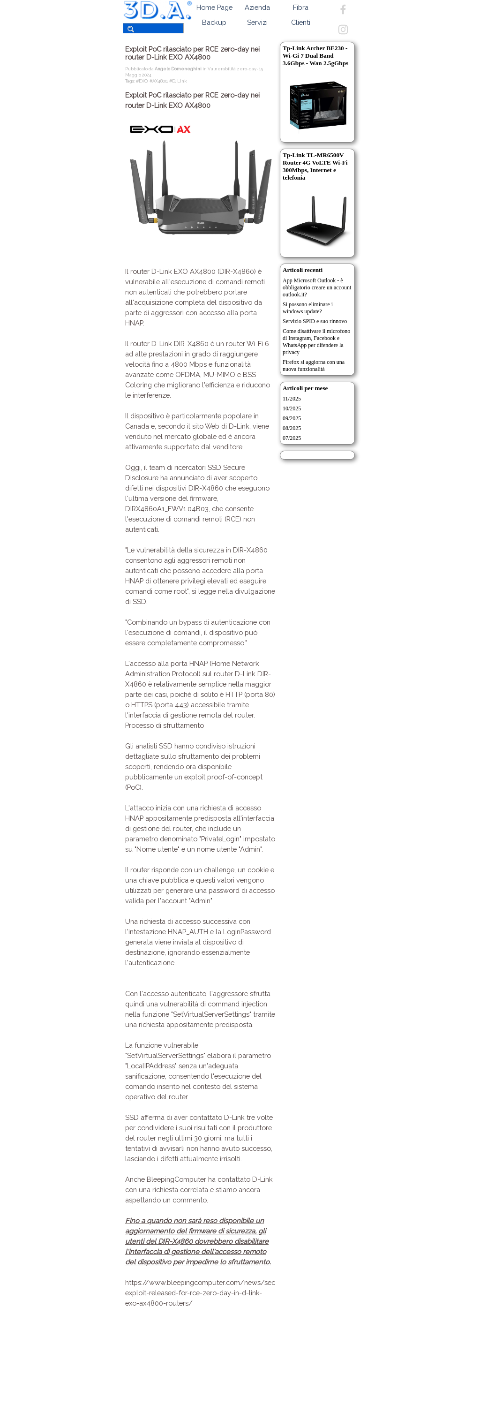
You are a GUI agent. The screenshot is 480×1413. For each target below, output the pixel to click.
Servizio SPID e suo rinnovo (315, 321)
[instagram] (343, 29)
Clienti (300, 22)
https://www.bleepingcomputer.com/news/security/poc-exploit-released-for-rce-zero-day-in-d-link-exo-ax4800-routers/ (216, 1292)
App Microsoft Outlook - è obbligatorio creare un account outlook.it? (317, 287)
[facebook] (343, 9)
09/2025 (292, 418)
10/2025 (292, 408)
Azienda (257, 7)
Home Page (214, 7)
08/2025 (292, 428)
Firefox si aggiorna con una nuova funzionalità (314, 365)
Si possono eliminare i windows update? (308, 308)
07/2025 (292, 438)
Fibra (300, 7)
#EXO (142, 80)
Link (182, 80)
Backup (214, 22)
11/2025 (292, 398)
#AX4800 (158, 80)
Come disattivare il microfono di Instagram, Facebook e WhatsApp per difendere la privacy (316, 341)
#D (172, 80)
